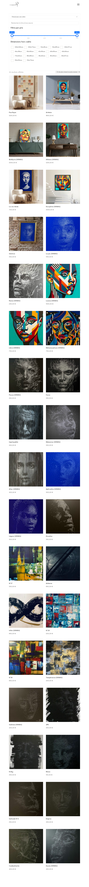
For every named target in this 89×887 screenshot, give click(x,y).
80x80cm (30, 56)
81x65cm (53, 56)
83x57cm (64, 56)
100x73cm (32, 47)
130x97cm (68, 47)
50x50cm (30, 51)
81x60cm (42, 56)
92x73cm (30, 60)
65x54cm (65, 51)
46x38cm (18, 51)
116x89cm (55, 47)
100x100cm (19, 47)
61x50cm (41, 51)
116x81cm (44, 47)
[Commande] (67, 72)
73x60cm (18, 56)
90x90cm (18, 60)
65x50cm (53, 51)
